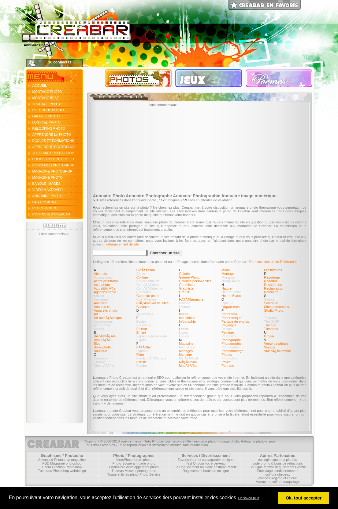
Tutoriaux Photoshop (53, 471)
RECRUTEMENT (45, 208)
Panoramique (231, 318)
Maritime (185, 354)
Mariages (186, 351)
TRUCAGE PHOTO (47, 104)
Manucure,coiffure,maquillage (277, 482)
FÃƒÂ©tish (144, 347)
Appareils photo (105, 310)
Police (226, 362)
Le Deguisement (187, 467)
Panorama (229, 314)
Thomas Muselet (123, 471)
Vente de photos (276, 343)
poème (126, 441)
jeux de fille (182, 441)
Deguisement (192, 471)
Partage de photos (235, 321)
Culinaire (143, 307)
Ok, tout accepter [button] (304, 498)
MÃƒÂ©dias (188, 362)
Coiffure (142, 277)
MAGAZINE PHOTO (47, 177)
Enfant (141, 332)
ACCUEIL (39, 85)
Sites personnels (276, 307)
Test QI (191, 463)
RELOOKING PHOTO (48, 128)
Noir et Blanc (231, 296)
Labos (183, 329)
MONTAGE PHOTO (47, 91)
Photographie (231, 343)
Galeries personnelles (195, 281)
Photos (226, 354)
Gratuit (184, 292)
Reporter (270, 281)
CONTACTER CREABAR (51, 214)
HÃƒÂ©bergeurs (191, 299)
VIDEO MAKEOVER (47, 190)
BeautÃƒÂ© (103, 340)
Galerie (184, 273)
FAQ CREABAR (44, 202)
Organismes (230, 307)
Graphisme (187, 285)
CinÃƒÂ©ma (145, 270)
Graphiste (186, 288)
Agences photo (105, 292)
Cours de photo (147, 296)
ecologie (264, 460)
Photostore (117, 467)
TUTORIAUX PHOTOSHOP (53, 153)
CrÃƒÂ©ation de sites (152, 303)
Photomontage (232, 351)
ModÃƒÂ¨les (188, 365)
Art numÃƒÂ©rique (108, 318)
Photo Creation (53, 467)
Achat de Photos (106, 281)
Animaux (100, 303)
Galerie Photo (189, 277)
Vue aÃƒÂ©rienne (277, 351)
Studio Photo (273, 310)
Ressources (273, 285)
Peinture (227, 332)
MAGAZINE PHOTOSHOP (52, 171)
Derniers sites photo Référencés (273, 262)
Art (96, 314)
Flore (140, 354)
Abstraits (100, 273)
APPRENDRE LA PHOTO (51, 134)
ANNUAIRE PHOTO (47, 196)
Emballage (265, 471)
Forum (141, 362)
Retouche (271, 292)
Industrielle (187, 318)
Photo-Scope (122, 463)
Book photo (102, 347)
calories (264, 478)
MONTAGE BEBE (45, 98)
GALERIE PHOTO (46, 116)
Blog (97, 343)
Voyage (269, 347)
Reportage (272, 277)
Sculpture (271, 303)
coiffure (271, 474)
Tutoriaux (271, 329)
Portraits (227, 365)
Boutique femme (262, 467)
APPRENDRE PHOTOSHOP (54, 147)
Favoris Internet (189, 460)
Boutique (100, 351)
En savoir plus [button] (248, 498)
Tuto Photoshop (157, 441)
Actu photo (102, 285)
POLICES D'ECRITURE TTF (53, 159)
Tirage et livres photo (123, 474)
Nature (226, 288)
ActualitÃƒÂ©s (104, 288)
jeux (138, 441)
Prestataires (273, 270)
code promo (261, 463)
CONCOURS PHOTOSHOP (53, 165)
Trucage (270, 325)
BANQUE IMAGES (46, 183)
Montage (228, 273)
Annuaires (101, 307)
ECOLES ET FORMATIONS (53, 140)
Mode (225, 270)
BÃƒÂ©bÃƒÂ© (105, 336)
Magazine (186, 343)
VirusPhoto (124, 460)
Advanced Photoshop (54, 460)
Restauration (273, 288)
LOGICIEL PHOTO (46, 122)
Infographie (187, 321)
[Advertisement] (54, 328)
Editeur (141, 329)
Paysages (228, 325)
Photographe (231, 340)
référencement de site (122, 244)
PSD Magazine (54, 463)
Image (183, 314)
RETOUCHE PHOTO (48, 110)
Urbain (269, 336)
